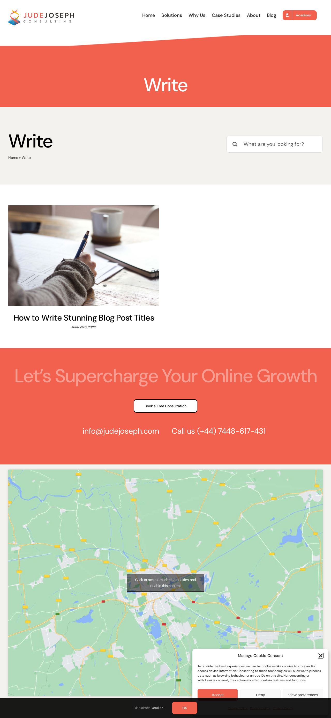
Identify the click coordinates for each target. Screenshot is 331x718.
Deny (260, 695)
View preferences (303, 695)
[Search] (234, 144)
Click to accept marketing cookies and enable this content (165, 583)
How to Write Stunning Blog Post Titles (83, 317)
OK (184, 708)
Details (157, 708)
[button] (320, 655)
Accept (218, 695)
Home (13, 157)
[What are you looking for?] (274, 144)
